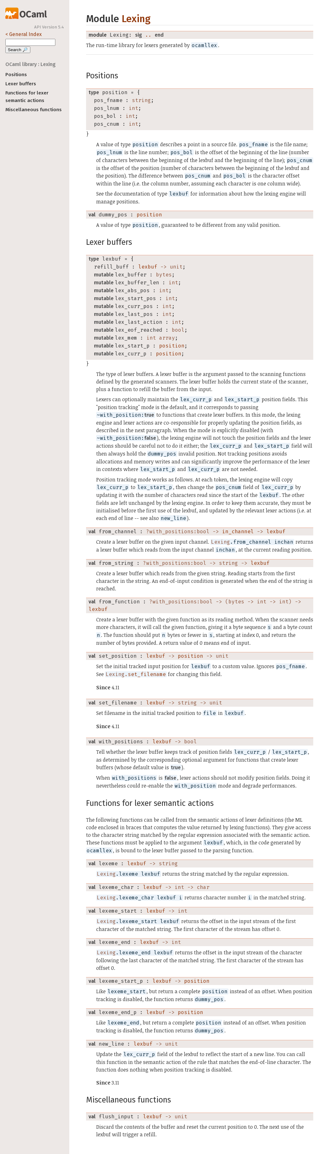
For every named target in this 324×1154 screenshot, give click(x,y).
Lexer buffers (20, 84)
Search (18, 49)
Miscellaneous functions (33, 109)
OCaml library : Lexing (30, 64)
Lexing (136, 19)
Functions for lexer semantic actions (26, 96)
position (149, 215)
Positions (16, 74)
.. (148, 35)
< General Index (23, 34)
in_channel (238, 532)
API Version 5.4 (49, 27)
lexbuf (147, 267)
